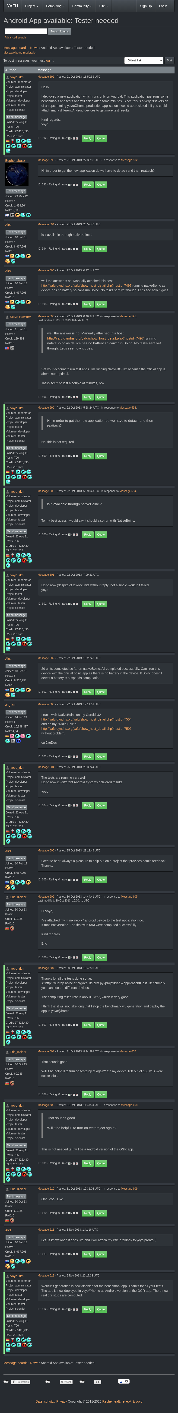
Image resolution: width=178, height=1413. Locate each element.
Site (103, 6)
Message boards (15, 48)
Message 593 (46, 160)
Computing (55, 6)
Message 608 (46, 1051)
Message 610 (46, 1188)
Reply (87, 138)
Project (31, 6)
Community (82, 6)
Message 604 (46, 767)
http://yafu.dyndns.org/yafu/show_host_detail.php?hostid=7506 (86, 728)
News (34, 48)
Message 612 (46, 1275)
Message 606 (46, 896)
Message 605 (46, 850)
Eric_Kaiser (18, 897)
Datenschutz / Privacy (51, 1401)
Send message (16, 117)
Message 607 (46, 968)
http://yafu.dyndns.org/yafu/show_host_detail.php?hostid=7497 (86, 285)
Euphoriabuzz (15, 160)
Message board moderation (20, 52)
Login (163, 6)
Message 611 (46, 1229)
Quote (101, 138)
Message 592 (46, 76)
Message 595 (46, 270)
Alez (8, 225)
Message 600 (46, 491)
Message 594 (46, 224)
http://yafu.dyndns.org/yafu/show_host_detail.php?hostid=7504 (86, 719)
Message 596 (46, 316)
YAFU (12, 6)
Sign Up (146, 6)
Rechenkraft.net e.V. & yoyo (122, 1401)
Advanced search (15, 37)
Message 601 (46, 574)
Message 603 (46, 704)
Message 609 (46, 1105)
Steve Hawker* (20, 317)
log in (49, 60)
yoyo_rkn (17, 77)
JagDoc (10, 705)
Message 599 (46, 407)
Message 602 (46, 658)
